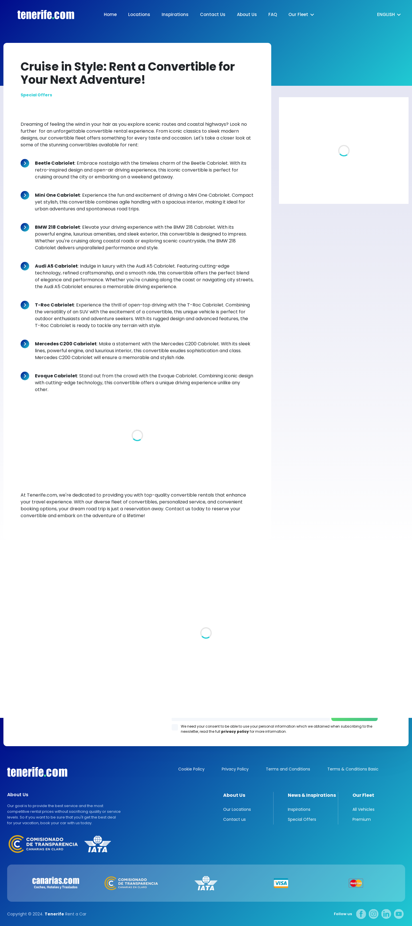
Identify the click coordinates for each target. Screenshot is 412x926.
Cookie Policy (191, 769)
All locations (16, 656)
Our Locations (237, 809)
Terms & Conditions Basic (353, 769)
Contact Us (212, 14)
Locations (139, 14)
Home (110, 14)
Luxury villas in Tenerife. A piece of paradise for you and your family (334, 179)
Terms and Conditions (288, 769)
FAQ (272, 14)
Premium (361, 819)
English (386, 14)
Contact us (234, 819)
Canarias (37, 771)
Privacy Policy (235, 769)
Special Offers (302, 819)
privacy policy (235, 731)
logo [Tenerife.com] (40, 14)
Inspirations (175, 14)
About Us (247, 14)
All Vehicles (363, 809)
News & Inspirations (312, 795)
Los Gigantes (279, 640)
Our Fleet (298, 14)
